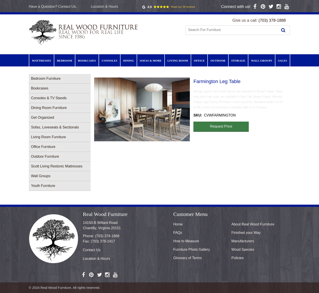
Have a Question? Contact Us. (53, 6)
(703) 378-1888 (272, 20)
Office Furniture (43, 147)
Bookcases (39, 88)
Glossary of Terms (187, 258)
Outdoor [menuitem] (217, 60)
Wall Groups (40, 176)
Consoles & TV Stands (49, 98)
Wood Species (242, 249)
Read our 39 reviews (183, 6)
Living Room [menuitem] (177, 60)
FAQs (177, 233)
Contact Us (91, 250)
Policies (237, 258)
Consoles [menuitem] (109, 60)
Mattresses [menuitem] (41, 60)
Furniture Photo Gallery (191, 249)
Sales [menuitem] (282, 60)
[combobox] (232, 30)
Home (178, 224)
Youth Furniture (43, 186)
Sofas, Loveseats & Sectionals (55, 127)
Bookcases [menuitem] (87, 60)
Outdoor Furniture (45, 156)
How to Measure (186, 241)
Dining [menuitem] (128, 60)
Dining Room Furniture (49, 108)
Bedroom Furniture (45, 78)
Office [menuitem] (199, 60)
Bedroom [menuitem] (64, 60)
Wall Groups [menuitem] (261, 60)
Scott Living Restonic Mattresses (56, 166)
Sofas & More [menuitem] (151, 60)
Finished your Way (246, 233)
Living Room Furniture (48, 137)
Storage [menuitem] (238, 60)
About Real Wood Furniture (252, 224)
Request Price (221, 126)
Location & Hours (104, 6)
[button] (142, 109)
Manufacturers (242, 241)
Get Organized (42, 117)
